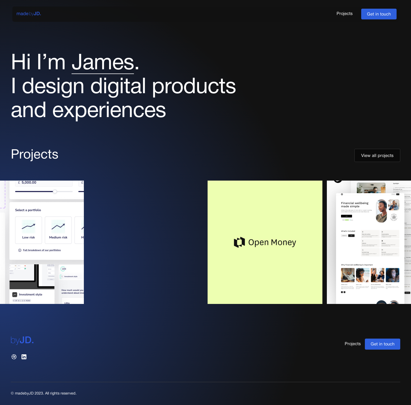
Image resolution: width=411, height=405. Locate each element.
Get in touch (379, 14)
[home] (29, 14)
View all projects (377, 156)
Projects (345, 14)
